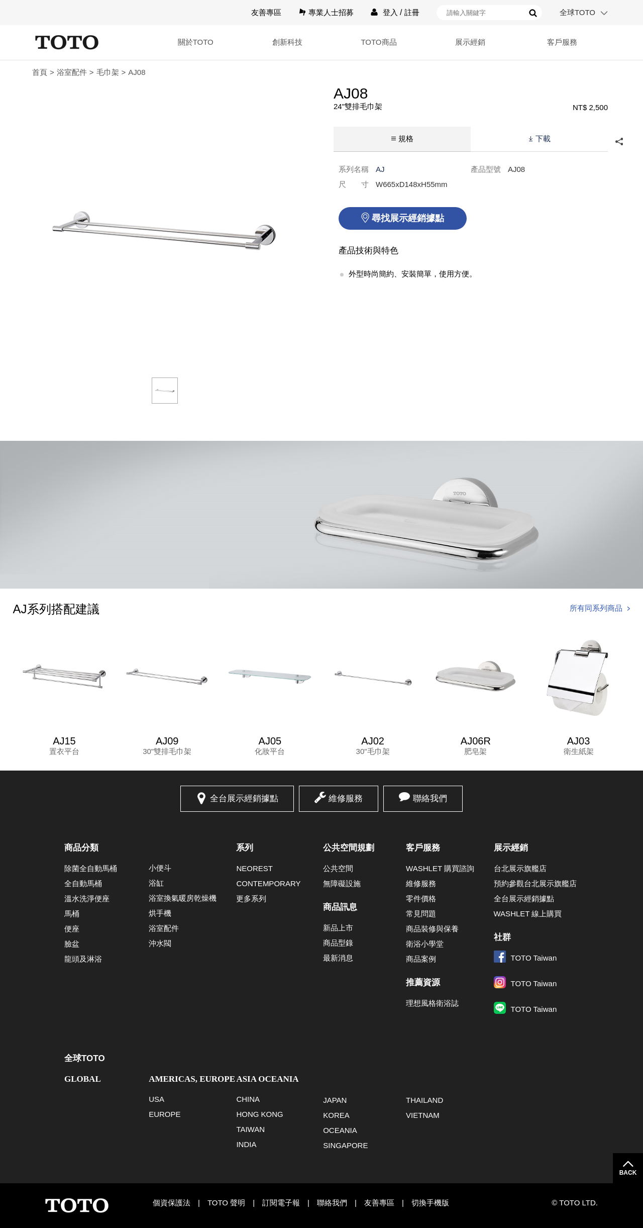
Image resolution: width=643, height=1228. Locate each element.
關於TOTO (195, 42)
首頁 (39, 72)
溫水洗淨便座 (87, 898)
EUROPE (164, 1114)
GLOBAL (82, 1079)
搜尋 (533, 13)
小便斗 (160, 868)
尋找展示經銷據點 (408, 218)
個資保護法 (171, 1202)
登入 (390, 12)
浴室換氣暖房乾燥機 (183, 898)
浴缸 (156, 883)
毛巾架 (107, 72)
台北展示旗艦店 (520, 868)
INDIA (246, 1144)
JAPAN (335, 1100)
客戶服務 (562, 42)
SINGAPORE (345, 1145)
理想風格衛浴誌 (432, 1003)
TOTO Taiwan (525, 958)
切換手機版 (430, 1202)
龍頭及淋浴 (83, 959)
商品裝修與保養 (432, 928)
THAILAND (424, 1100)
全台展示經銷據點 (244, 798)
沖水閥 (160, 943)
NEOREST (254, 868)
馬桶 (71, 913)
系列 (244, 848)
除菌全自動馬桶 (90, 868)
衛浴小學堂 (425, 943)
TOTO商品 (378, 42)
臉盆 (71, 943)
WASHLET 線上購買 (528, 913)
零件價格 (421, 898)
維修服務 (346, 798)
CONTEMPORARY (268, 883)
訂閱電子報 (281, 1202)
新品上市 (338, 927)
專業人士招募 (331, 12)
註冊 (411, 12)
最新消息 (338, 958)
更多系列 (251, 898)
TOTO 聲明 (226, 1202)
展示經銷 (470, 42)
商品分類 (81, 848)
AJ (380, 169)
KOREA (336, 1115)
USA (156, 1099)
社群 (502, 937)
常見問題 (421, 913)
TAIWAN (250, 1129)
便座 (71, 928)
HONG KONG (259, 1114)
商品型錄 (338, 942)
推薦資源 (423, 982)
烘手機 (160, 913)
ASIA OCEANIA (267, 1079)
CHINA (248, 1099)
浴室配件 (72, 72)
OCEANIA (340, 1130)
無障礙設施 (342, 883)
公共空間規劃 (348, 848)
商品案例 (421, 959)
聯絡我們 (430, 798)
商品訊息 (340, 907)
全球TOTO (577, 12)
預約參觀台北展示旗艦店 (535, 883)
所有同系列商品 (596, 608)
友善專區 (266, 12)
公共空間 (338, 868)
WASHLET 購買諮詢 (440, 868)
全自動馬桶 (83, 883)
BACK (628, 1172)
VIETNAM (423, 1115)
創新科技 (287, 42)
